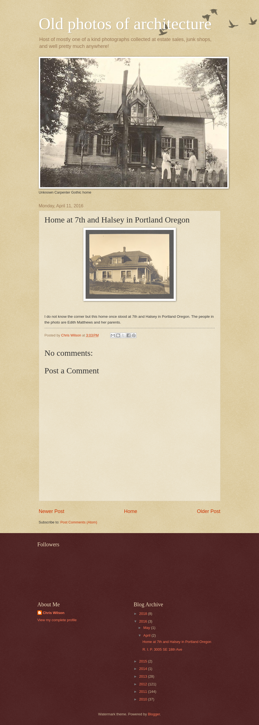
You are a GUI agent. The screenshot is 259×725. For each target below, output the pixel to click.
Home (130, 511)
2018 (143, 614)
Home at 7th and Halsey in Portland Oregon (177, 642)
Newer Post (51, 511)
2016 (143, 621)
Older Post (208, 511)
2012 (143, 684)
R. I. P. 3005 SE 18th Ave (162, 649)
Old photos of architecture (125, 24)
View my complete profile (57, 620)
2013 (143, 676)
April (147, 635)
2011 (143, 691)
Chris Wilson (54, 613)
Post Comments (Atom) (78, 522)
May (147, 628)
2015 (143, 661)
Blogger (154, 714)
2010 (143, 699)
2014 (143, 669)
